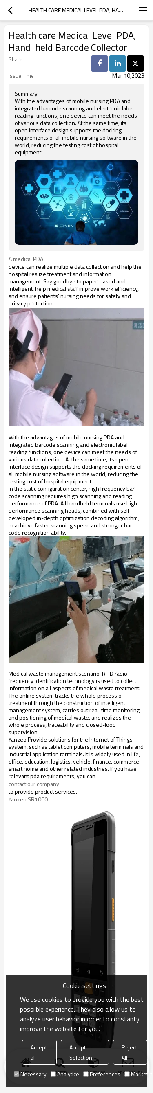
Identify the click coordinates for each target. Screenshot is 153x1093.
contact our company (34, 784)
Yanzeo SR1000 (28, 799)
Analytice (65, 1074)
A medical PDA (27, 259)
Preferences (101, 1074)
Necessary (30, 1074)
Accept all (39, 1052)
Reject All (129, 1052)
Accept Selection (80, 1052)
